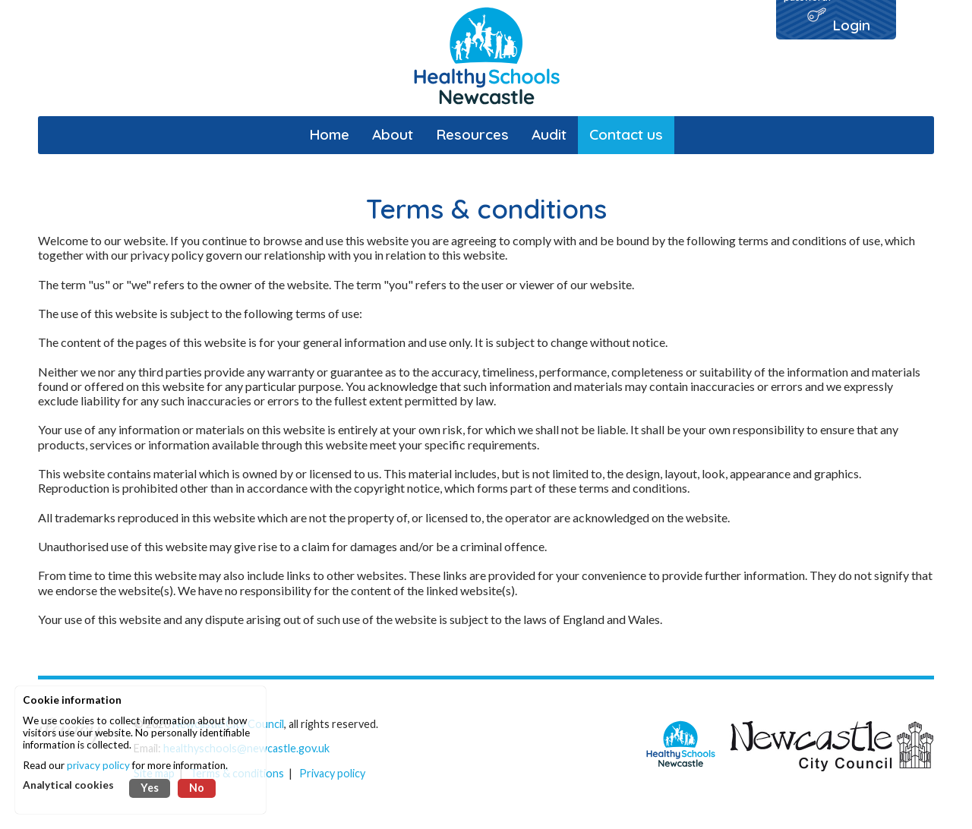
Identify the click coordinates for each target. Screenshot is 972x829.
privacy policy (98, 765)
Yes (149, 787)
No (196, 787)
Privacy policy (332, 773)
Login (851, 25)
